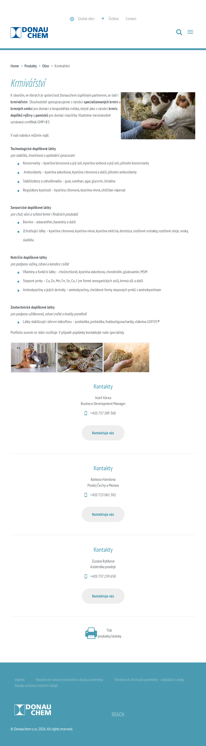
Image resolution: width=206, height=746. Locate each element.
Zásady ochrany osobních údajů (36, 685)
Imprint (19, 679)
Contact (131, 18)
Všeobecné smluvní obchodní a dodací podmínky (69, 679)
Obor (45, 65)
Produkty (30, 65)
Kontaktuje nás (103, 432)
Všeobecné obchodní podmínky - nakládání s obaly (149, 679)
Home (15, 65)
